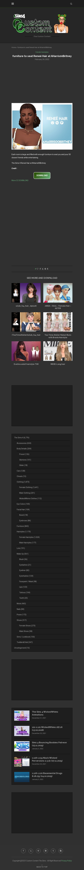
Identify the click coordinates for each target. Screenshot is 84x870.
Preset (24, 454)
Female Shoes (27, 626)
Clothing (23, 482)
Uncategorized (22, 648)
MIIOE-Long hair (58, 364)
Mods (21, 604)
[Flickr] (46, 851)
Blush (23, 559)
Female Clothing (28, 487)
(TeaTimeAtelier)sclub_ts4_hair (26, 335)
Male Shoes (25, 631)
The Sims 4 (21, 438)
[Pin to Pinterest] (45, 269)
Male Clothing (27, 493)
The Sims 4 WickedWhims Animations (45, 713)
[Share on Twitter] (43, 269)
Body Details (24, 449)
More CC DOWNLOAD (20, 180)
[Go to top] (42, 867)
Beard (23, 515)
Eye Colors (23, 504)
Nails (20, 609)
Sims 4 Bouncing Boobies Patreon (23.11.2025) (49, 744)
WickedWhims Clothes (30, 498)
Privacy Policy (66, 861)
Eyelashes (25, 565)
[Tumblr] (53, 851)
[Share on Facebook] (40, 269)
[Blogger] (60, 851)
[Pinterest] (38, 851)
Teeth (23, 598)
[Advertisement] (42, 81)
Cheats (21, 476)
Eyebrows (25, 521)
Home (14, 47)
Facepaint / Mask (28, 581)
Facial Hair (23, 510)
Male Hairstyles (27, 543)
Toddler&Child (25, 642)
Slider (23, 465)
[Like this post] (37, 269)
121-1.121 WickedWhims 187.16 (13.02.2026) (47, 728)
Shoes (22, 620)
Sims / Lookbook (26, 637)
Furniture (23, 526)
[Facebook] (23, 851)
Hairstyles (24, 532)
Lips (23, 587)
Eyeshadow (26, 576)
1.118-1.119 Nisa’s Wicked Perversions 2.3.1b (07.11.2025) (47, 759)
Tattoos (24, 593)
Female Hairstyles (29, 537)
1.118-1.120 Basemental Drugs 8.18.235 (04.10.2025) (47, 774)
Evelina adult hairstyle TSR (26, 364)
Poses (21, 615)
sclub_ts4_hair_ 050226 (26, 306)
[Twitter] (31, 851)
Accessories (24, 443)
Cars (21, 471)
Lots (21, 548)
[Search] (71, 3)
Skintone (25, 460)
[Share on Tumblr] (47, 269)
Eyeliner (24, 570)
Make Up (22, 554)
